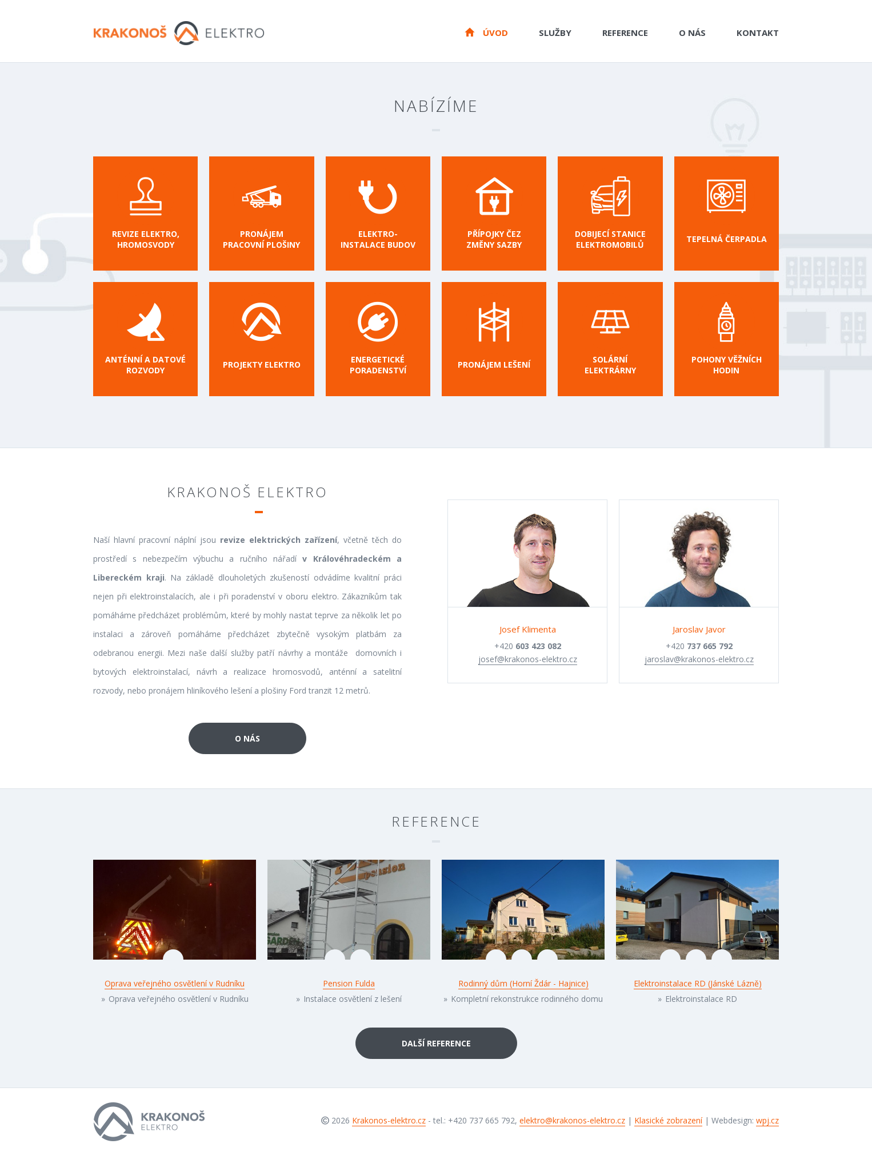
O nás (692, 32)
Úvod (486, 32)
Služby (555, 32)
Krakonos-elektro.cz (389, 1120)
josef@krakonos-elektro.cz (527, 659)
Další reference (436, 1043)
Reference (625, 32)
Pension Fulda (349, 983)
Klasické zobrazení (668, 1120)
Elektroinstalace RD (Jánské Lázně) (698, 983)
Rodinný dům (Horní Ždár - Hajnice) (523, 983)
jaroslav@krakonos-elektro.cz (699, 659)
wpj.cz (767, 1120)
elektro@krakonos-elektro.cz (572, 1120)
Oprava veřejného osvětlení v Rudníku (175, 983)
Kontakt (758, 32)
